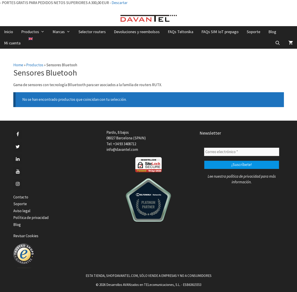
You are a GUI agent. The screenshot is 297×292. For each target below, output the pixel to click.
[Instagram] (17, 184)
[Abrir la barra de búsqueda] (277, 43)
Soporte (253, 31)
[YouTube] (17, 171)
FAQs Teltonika (180, 31)
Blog (272, 31)
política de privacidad (243, 176)
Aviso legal (21, 210)
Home (18, 64)
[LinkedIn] (17, 159)
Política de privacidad (31, 217)
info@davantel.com (122, 149)
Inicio (8, 31)
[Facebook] (17, 134)
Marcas (63, 31)
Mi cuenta (12, 43)
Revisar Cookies (25, 235)
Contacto (20, 197)
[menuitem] (31, 38)
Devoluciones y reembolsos (137, 31)
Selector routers (92, 31)
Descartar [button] (119, 2)
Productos (34, 31)
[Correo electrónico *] (241, 152)
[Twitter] (17, 147)
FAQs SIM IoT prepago (220, 31)
